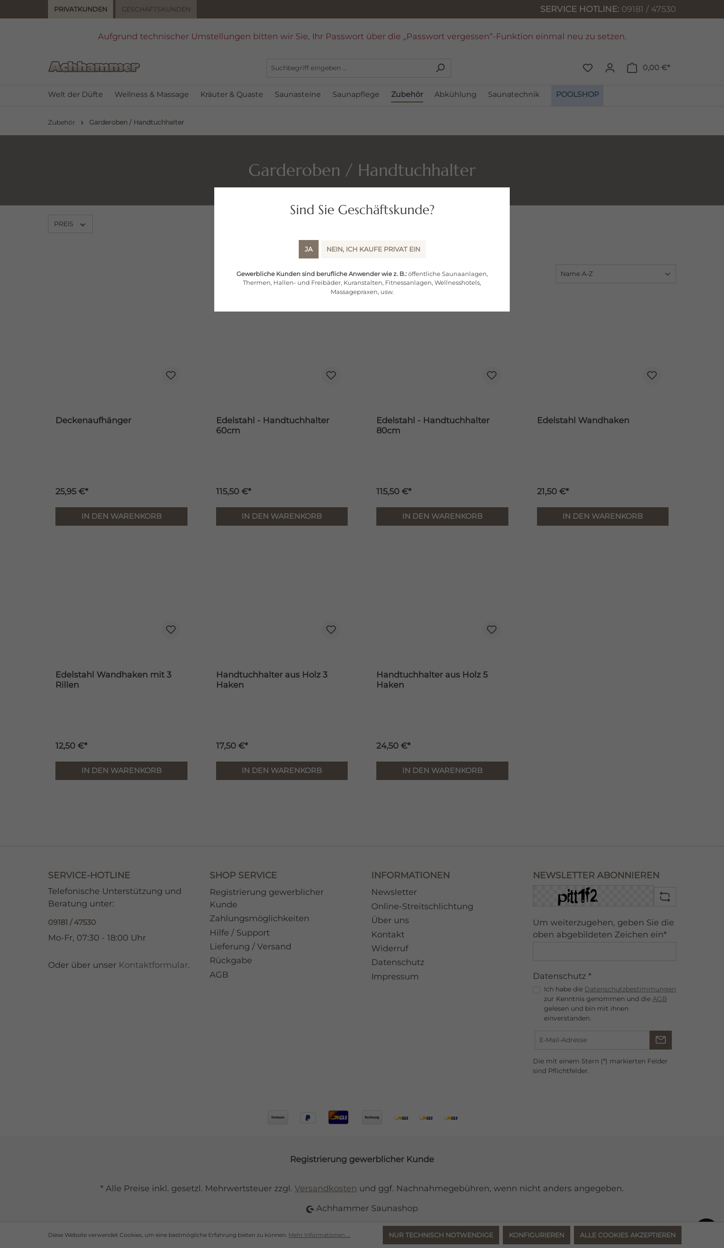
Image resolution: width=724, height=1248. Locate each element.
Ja (309, 249)
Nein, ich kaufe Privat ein (373, 249)
